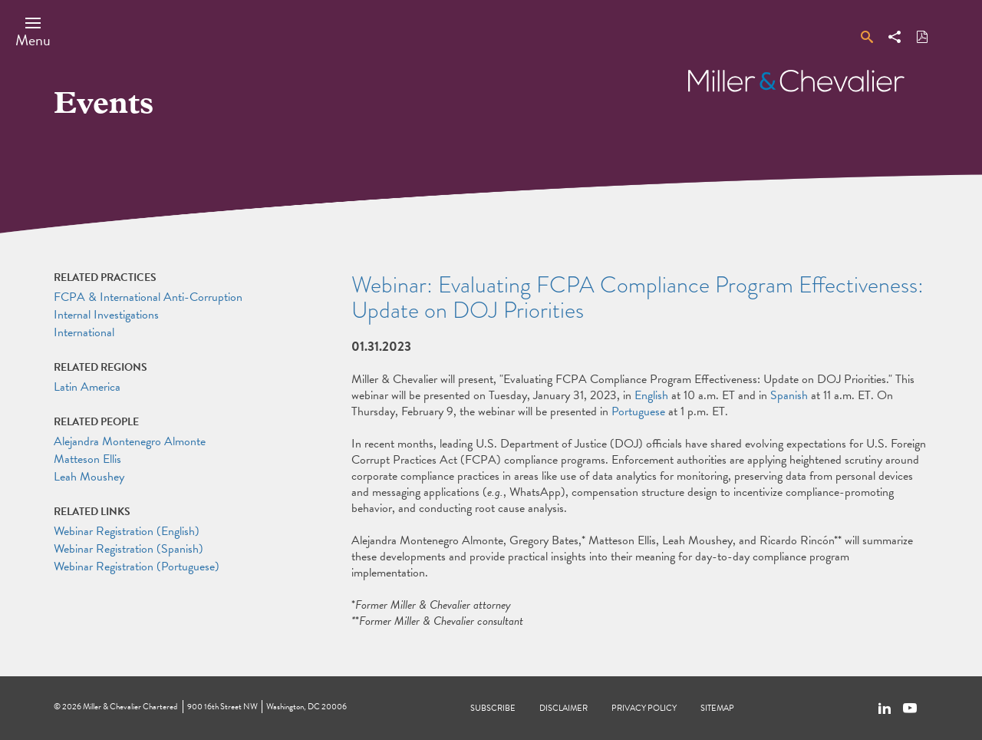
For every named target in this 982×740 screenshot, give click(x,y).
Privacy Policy (644, 708)
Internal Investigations (106, 315)
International (84, 332)
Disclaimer (563, 708)
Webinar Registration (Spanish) (128, 549)
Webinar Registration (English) (126, 531)
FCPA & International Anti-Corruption (148, 297)
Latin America (87, 387)
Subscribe (493, 708)
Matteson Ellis (87, 459)
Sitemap (717, 708)
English (651, 395)
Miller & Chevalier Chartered (130, 706)
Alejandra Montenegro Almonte (130, 441)
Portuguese (638, 411)
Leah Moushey (89, 476)
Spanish (789, 395)
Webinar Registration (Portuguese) (136, 566)
